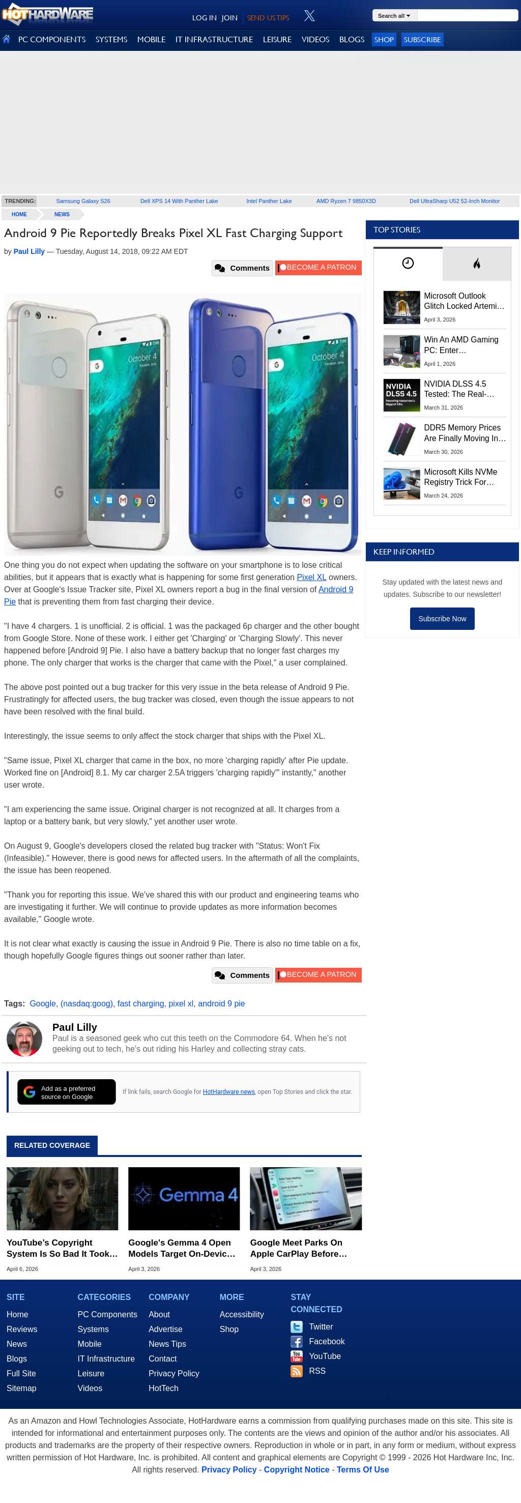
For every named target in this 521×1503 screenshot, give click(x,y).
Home (17, 1314)
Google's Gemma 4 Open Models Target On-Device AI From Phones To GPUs (180, 1249)
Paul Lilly (74, 1027)
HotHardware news (229, 1091)
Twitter (321, 1326)
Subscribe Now (442, 619)
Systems (93, 1329)
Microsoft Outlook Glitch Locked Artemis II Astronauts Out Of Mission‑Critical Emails (464, 302)
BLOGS (351, 39)
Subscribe (422, 39)
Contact (163, 1358)
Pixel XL (311, 577)
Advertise (166, 1329)
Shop (384, 39)
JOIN (230, 18)
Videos (90, 1388)
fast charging (141, 1003)
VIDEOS (315, 39)
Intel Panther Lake (269, 201)
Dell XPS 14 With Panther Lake (179, 201)
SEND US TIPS (268, 18)
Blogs (17, 1358)
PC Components (107, 1314)
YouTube (325, 1356)
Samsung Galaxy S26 (83, 201)
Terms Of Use (363, 1469)
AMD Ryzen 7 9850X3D (346, 201)
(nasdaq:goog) (87, 1003)
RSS (317, 1371)
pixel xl (180, 1003)
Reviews (22, 1329)
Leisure (91, 1373)
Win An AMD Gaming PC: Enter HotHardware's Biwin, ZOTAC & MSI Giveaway (462, 345)
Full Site (21, 1373)
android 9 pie (221, 1003)
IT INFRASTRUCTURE (214, 39)
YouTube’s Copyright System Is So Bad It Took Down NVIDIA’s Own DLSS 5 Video (61, 1249)
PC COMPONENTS (51, 39)
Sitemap (22, 1388)
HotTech (164, 1388)
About (159, 1314)
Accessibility (242, 1314)
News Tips (167, 1344)
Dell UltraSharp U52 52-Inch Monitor (455, 201)
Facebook (326, 1341)
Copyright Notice (297, 1469)
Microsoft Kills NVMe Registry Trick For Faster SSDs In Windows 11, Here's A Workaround (462, 478)
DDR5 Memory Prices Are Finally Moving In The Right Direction (462, 433)
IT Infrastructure (106, 1358)
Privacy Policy (174, 1373)
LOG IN (204, 18)
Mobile (90, 1344)
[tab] (408, 264)
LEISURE (277, 39)
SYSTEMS (111, 39)
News (62, 214)
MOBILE (151, 39)
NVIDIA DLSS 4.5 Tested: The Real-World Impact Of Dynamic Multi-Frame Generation (462, 390)
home (19, 214)
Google (43, 1003)
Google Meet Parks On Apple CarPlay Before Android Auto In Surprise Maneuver (301, 1249)
